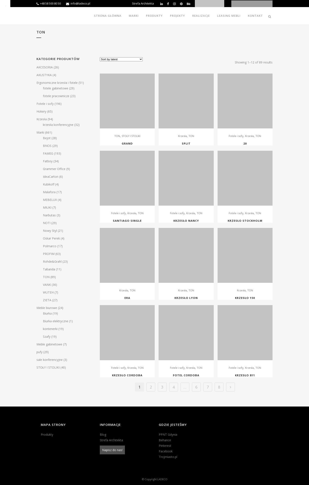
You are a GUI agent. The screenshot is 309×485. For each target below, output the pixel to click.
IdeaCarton (50, 177)
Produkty (47, 434)
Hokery (41, 111)
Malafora (49, 192)
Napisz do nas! (112, 450)
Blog (103, 434)
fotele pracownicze (56, 96)
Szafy (46, 336)
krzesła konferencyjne (58, 125)
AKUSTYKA (44, 75)
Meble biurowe (46, 308)
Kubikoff (48, 184)
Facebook (166, 451)
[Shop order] (121, 59)
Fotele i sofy (45, 104)
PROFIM (49, 254)
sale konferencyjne (49, 360)
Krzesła (41, 119)
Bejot (47, 138)
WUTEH (48, 292)
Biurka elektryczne (55, 321)
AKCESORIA (44, 67)
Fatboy (48, 161)
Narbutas (49, 215)
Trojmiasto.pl (168, 457)
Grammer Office (54, 169)
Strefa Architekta (143, 3)
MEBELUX (50, 200)
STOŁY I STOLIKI (48, 367)
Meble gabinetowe (49, 344)
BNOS (47, 146)
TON (46, 277)
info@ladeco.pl (80, 3)
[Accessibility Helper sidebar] (5, 5)
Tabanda (49, 269)
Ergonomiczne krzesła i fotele (57, 83)
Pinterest (165, 446)
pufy (39, 352)
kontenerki (50, 329)
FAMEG (48, 153)
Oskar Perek (51, 238)
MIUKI (47, 207)
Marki (40, 132)
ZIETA (47, 300)
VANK (47, 285)
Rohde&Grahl (52, 261)
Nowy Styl (50, 231)
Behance (165, 440)
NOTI (46, 223)
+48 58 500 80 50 (50, 3)
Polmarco (49, 246)
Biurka (47, 313)
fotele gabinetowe (55, 88)
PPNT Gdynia (168, 434)
